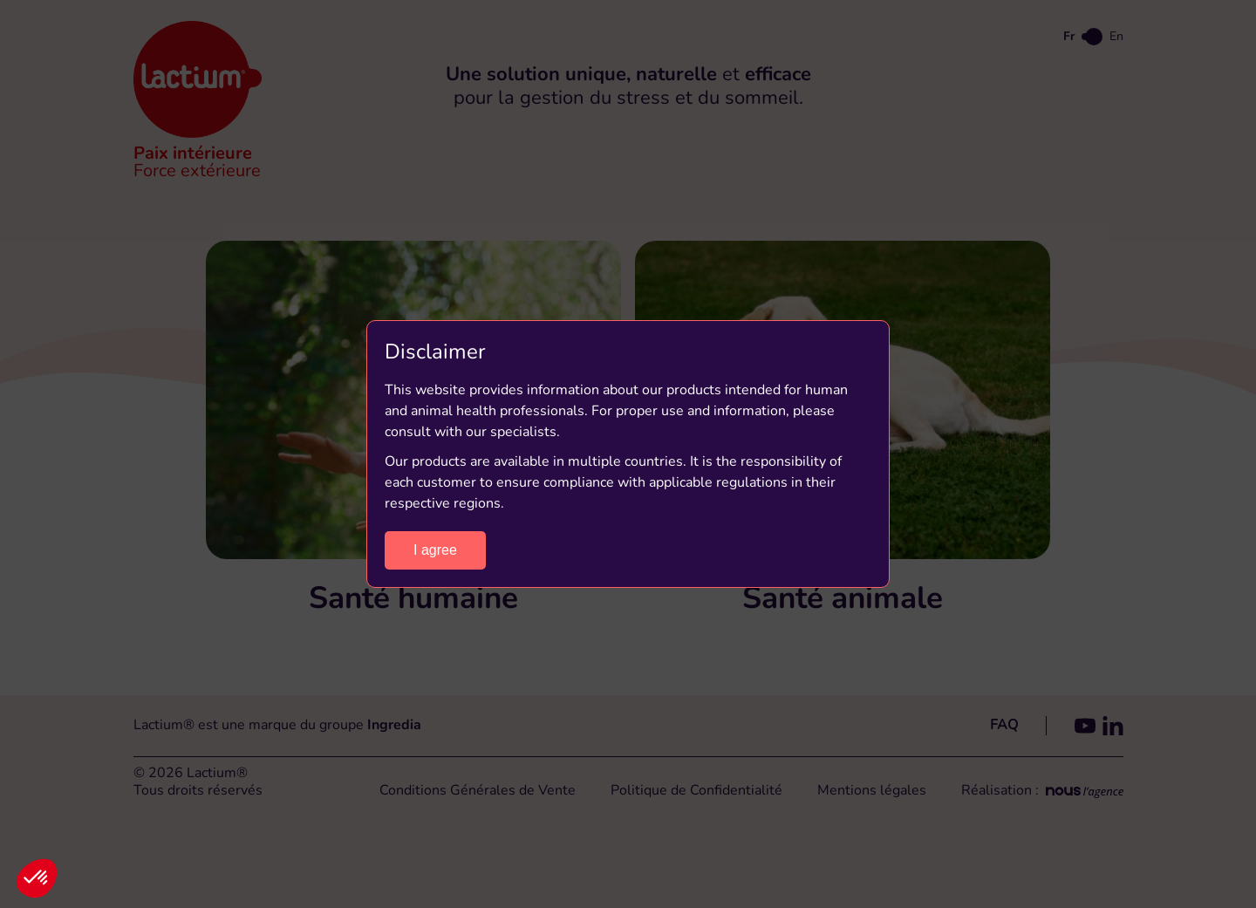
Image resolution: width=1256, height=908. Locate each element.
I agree (435, 550)
